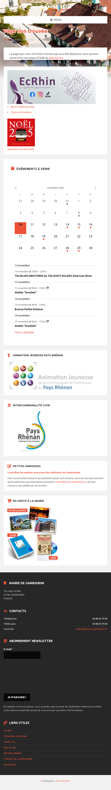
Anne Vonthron (63, 781)
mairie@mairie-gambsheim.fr (71, 482)
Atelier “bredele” (26, 292)
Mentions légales (13, 753)
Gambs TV (9, 741)
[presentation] (19, 676)
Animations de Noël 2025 (20, 149)
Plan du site (10, 747)
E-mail (8, 649)
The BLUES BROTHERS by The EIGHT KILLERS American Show (53, 275)
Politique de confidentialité (18, 758)
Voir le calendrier (24, 332)
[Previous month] (16, 188)
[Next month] (95, 188)
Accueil (7, 39)
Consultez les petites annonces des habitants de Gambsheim (43, 472)
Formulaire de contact (15, 736)
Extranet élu (10, 764)
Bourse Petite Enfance (29, 309)
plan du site (56, 57)
